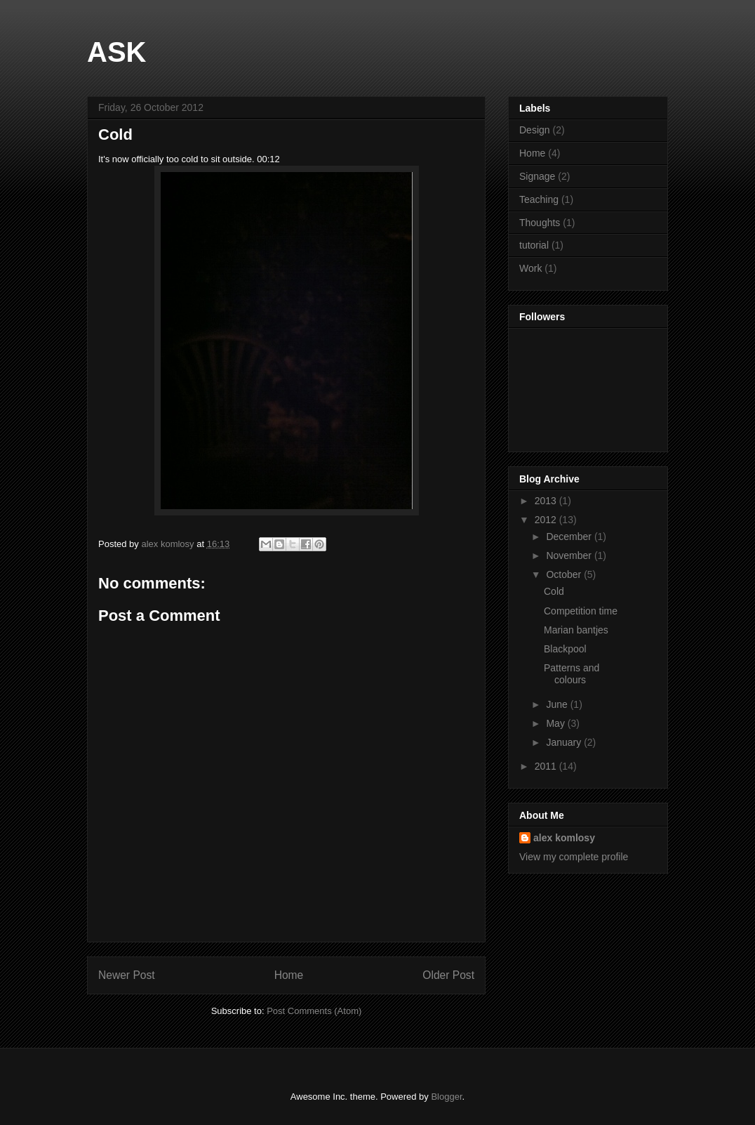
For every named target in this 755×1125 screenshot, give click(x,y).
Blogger (446, 1096)
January (565, 742)
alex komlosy (564, 837)
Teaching (539, 199)
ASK (116, 52)
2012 (547, 519)
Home (289, 975)
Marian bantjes (576, 630)
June (558, 704)
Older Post (448, 975)
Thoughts (539, 222)
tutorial (534, 245)
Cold (554, 591)
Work (530, 268)
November (570, 555)
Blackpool (565, 648)
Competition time (580, 611)
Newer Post (126, 975)
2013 (547, 500)
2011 (547, 766)
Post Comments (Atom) (314, 1011)
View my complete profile (573, 856)
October (565, 574)
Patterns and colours (571, 673)
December (570, 536)
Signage (537, 176)
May (556, 723)
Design (534, 130)
